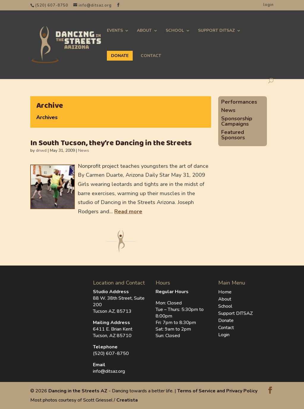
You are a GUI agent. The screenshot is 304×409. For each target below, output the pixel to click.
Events (115, 30)
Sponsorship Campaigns (236, 121)
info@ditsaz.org (109, 371)
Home (225, 292)
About (144, 30)
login (268, 4)
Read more (128, 211)
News (83, 150)
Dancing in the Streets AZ (77, 391)
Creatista (127, 400)
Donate (226, 320)
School (175, 30)
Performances (239, 102)
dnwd (41, 150)
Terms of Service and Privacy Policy (217, 391)
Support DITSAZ (216, 30)
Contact (151, 56)
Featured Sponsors (233, 135)
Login (223, 334)
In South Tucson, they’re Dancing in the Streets (111, 143)
